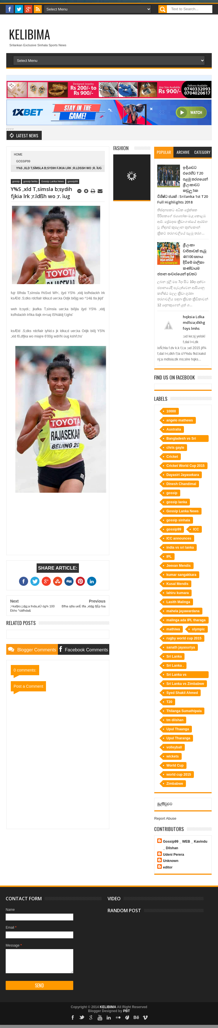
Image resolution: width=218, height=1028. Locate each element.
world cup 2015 (178, 775)
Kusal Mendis (177, 584)
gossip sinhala (178, 520)
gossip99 (23, 161)
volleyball (174, 747)
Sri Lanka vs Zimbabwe (185, 684)
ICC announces (178, 538)
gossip (16, 181)
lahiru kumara (177, 593)
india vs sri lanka (180, 547)
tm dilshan (174, 720)
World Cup (174, 765)
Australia (173, 429)
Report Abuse (165, 818)
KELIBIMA (29, 34)
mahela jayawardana (183, 611)
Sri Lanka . (175, 666)
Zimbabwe (174, 784)
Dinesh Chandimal (181, 484)
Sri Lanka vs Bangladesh (176, 675)
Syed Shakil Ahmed (182, 693)
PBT (126, 1011)
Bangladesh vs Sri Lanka (181, 439)
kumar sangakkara (181, 575)
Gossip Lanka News (52, 181)
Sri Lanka (174, 656)
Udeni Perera (173, 855)
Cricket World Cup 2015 (185, 466)
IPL (169, 557)
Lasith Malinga (178, 602)
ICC (196, 529)
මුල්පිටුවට (164, 804)
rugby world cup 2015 (183, 638)
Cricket (172, 457)
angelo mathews (179, 420)
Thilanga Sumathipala (184, 711)
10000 (171, 411)
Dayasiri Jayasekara (182, 475)
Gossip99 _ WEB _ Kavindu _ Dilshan (185, 845)
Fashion (121, 148)
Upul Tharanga (178, 738)
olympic (198, 629)
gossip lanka (30, 181)
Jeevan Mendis (178, 566)
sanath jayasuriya (180, 647)
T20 (169, 702)
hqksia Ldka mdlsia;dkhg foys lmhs (194, 322)
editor (167, 867)
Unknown (170, 861)
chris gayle (175, 448)
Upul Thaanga (177, 729)
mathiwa (173, 629)
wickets (172, 756)
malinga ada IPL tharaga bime (186, 621)
